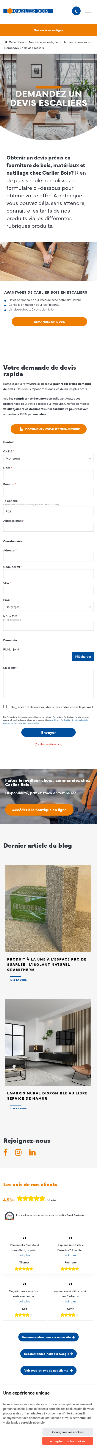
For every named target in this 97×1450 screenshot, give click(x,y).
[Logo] (28, 11)
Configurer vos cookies (68, 1432)
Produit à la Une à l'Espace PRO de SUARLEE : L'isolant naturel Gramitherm (46, 964)
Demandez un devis (76, 42)
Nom (7, 467)
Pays (7, 599)
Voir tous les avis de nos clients (46, 1371)
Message (10, 667)
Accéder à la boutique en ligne (39, 809)
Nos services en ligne (48, 30)
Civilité (8, 451)
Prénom (9, 484)
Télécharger (83, 656)
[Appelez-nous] (76, 11)
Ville (7, 583)
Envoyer (48, 732)
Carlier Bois (14, 42)
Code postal (12, 566)
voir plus (24, 1255)
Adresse (10, 550)
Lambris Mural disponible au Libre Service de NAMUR (47, 1096)
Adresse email (14, 520)
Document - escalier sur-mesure (50, 429)
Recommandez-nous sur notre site (46, 1337)
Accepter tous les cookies (67, 1441)
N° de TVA (10, 616)
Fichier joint (11, 649)
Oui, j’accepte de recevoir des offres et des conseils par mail (52, 707)
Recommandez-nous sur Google (46, 1354)
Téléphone (11, 500)
